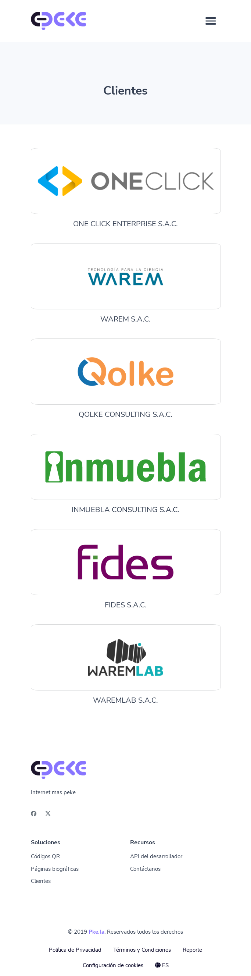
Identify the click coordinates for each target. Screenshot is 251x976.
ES (162, 965)
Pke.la (96, 932)
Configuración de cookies (113, 965)
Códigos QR (45, 856)
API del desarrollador (156, 856)
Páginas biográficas (55, 869)
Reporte (192, 950)
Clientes (41, 881)
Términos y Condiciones (142, 950)
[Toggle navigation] (210, 21)
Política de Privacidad (75, 950)
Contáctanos (145, 869)
